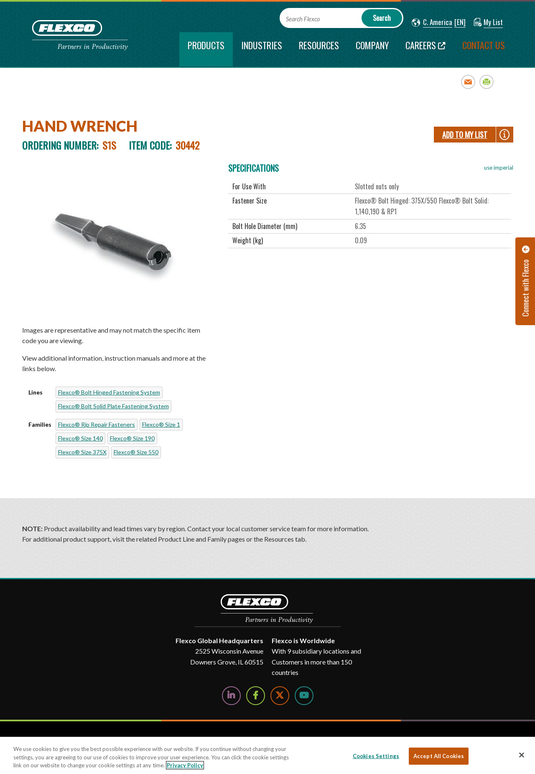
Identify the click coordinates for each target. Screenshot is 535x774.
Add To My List (464, 134)
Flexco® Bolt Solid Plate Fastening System (113, 406)
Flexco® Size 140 (80, 438)
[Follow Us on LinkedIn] (231, 696)
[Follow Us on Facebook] (255, 696)
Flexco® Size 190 (132, 438)
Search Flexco (303, 19)
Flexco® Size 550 (136, 452)
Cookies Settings (376, 755)
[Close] (521, 755)
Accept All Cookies (438, 755)
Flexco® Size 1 (161, 424)
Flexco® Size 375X (82, 452)
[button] (432, 22)
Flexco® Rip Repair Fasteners (96, 424)
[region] (267, 755)
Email (468, 81)
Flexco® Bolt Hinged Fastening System (109, 392)
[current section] (206, 49)
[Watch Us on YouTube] (304, 696)
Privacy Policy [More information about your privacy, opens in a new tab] (185, 765)
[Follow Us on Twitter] (279, 696)
